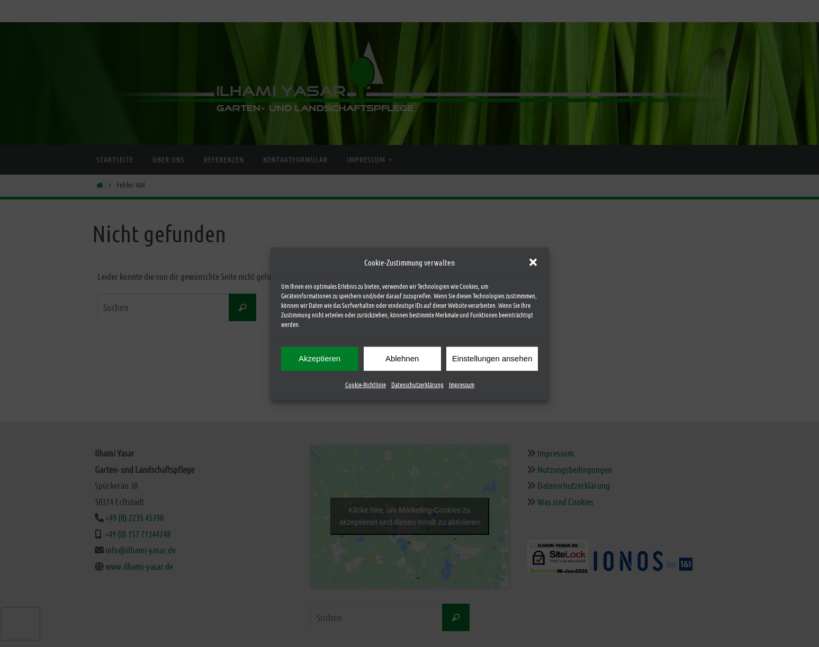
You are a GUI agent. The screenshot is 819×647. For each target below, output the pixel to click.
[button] (533, 263)
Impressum (461, 385)
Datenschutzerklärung (417, 385)
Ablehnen (402, 358)
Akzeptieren (319, 358)
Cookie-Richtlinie (365, 385)
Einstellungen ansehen (492, 358)
